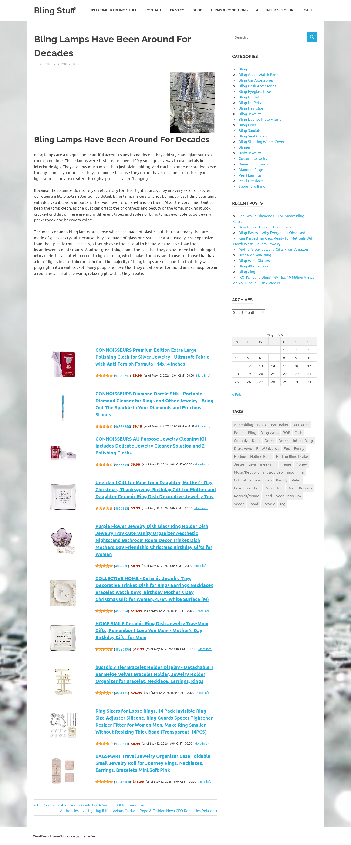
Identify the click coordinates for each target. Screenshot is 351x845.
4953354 (121, 611)
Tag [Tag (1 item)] (282, 503)
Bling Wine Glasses (254, 260)
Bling (77, 64)
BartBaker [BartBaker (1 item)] (301, 424)
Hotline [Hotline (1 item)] (240, 456)
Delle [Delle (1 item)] (256, 440)
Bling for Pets (250, 102)
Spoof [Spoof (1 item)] (253, 503)
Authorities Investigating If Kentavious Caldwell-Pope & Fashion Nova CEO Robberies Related (137, 810)
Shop (197, 10)
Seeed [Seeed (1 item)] (239, 503)
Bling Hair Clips (251, 108)
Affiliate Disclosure (275, 10)
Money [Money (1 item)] (301, 464)
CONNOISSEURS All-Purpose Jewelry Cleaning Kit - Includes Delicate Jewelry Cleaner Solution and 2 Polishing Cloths (152, 446)
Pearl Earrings (250, 175)
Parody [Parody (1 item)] (281, 480)
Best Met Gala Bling (255, 254)
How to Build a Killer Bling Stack (265, 226)
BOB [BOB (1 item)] (286, 432)
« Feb (236, 394)
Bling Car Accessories (256, 80)
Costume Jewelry (253, 158)
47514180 (122, 781)
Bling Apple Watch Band (258, 74)
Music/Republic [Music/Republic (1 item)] (246, 472)
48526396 (122, 649)
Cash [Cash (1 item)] (298, 432)
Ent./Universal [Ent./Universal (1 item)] (268, 448)
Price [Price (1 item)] (269, 487)
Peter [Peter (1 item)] (296, 480)
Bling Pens (247, 124)
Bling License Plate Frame (260, 119)
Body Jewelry (250, 152)
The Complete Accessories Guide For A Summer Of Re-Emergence (91, 804)
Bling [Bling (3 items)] (252, 432)
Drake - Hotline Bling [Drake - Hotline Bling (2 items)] (296, 440)
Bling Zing (247, 271)
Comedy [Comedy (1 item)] (241, 440)
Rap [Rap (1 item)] (280, 487)
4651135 (121, 693)
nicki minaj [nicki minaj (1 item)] (295, 472)
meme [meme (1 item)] (285, 464)
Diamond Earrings (253, 163)
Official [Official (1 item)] (240, 480)
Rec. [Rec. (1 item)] (291, 487)
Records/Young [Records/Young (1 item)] (246, 495)
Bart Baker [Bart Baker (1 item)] (279, 424)
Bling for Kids (250, 96)
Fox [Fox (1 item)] (287, 448)
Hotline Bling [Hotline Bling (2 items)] (261, 456)
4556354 (121, 464)
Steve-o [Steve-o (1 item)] (269, 503)
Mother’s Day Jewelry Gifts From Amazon (273, 249)
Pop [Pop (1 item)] (257, 487)
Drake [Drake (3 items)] (269, 440)
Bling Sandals (249, 130)
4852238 (121, 566)
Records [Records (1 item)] (305, 487)
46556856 (122, 426)
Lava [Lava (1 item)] (252, 464)
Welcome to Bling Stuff (113, 10)
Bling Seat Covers (253, 136)
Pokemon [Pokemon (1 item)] (242, 487)
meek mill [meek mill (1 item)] (268, 464)
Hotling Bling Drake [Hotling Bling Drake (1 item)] (292, 456)
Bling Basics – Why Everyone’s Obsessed (272, 232)
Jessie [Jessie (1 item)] (239, 464)
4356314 (121, 743)
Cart (308, 10)
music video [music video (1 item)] (273, 472)
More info (202, 375)
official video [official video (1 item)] (261, 480)
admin (62, 64)
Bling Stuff (56, 10)
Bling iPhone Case (253, 266)
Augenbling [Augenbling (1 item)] (243, 424)
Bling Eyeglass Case (255, 91)
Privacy (177, 10)
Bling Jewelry (250, 113)
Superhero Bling (252, 186)
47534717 (122, 375)
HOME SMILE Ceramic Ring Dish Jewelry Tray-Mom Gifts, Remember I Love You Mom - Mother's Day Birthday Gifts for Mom (151, 630)
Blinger (244, 147)
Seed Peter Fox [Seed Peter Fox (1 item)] (288, 495)
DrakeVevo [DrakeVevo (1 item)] (243, 448)
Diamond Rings (251, 169)
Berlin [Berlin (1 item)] (239, 432)
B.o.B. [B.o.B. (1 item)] (262, 424)
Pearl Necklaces (251, 180)
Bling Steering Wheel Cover (261, 141)
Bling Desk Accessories (257, 85)
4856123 (121, 508)
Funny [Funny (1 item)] (299, 448)
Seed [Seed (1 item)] (267, 495)
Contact (153, 10)
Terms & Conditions (229, 10)
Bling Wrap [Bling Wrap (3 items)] (269, 432)
